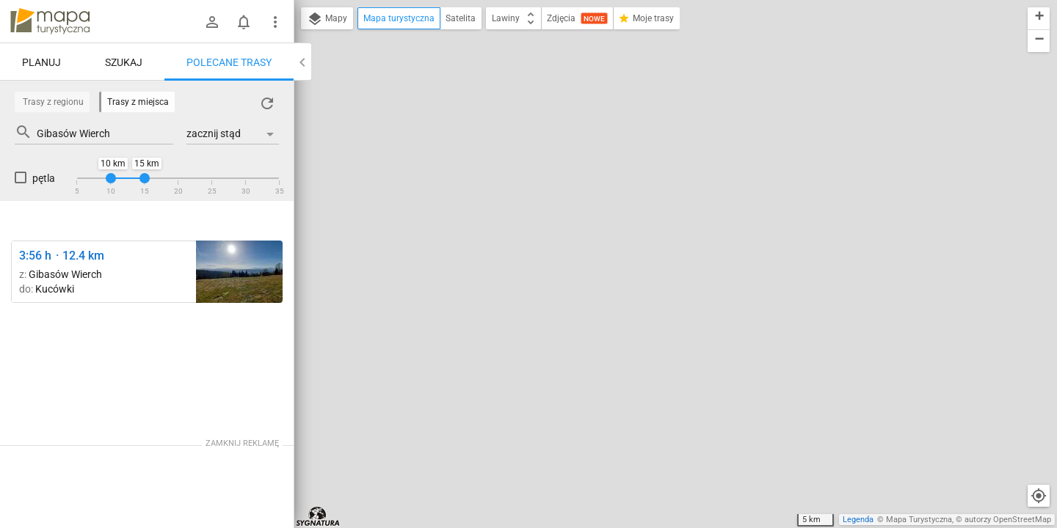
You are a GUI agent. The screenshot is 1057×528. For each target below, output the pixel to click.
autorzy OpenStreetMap (1008, 519)
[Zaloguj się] (212, 22)
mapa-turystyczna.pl (50, 21)
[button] (1039, 18)
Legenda (858, 519)
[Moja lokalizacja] (1039, 496)
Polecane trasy (229, 62)
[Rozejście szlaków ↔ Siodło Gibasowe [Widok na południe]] (239, 272)
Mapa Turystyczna (919, 519)
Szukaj (123, 62)
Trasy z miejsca (138, 102)
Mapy (327, 19)
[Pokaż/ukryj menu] (275, 22)
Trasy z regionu (53, 102)
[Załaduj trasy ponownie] (267, 103)
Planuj (41, 62)
